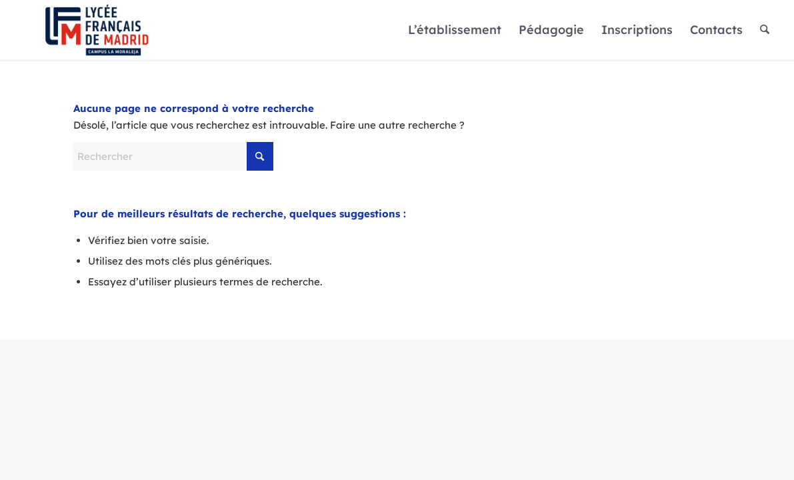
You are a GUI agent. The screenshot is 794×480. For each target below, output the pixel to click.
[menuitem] (454, 30)
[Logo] (97, 30)
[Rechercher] (764, 30)
